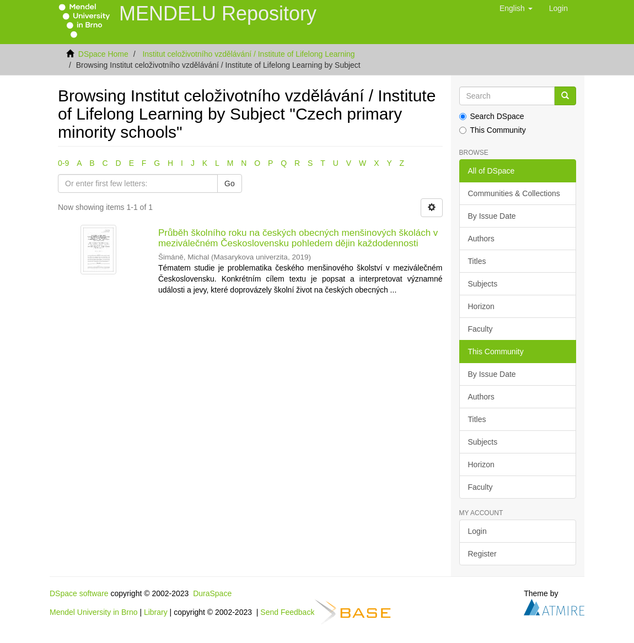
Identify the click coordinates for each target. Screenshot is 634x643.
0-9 (63, 163)
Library (156, 612)
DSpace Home (103, 54)
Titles (477, 261)
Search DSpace (491, 116)
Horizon (481, 306)
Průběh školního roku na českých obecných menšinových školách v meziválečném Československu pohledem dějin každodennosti (298, 238)
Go (229, 183)
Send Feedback (287, 612)
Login (477, 531)
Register (482, 553)
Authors (481, 238)
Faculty (480, 329)
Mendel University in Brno (94, 612)
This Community (492, 130)
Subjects (483, 283)
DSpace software (79, 593)
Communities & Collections (514, 193)
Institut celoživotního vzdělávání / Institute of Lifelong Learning (248, 54)
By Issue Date (492, 216)
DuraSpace (212, 593)
